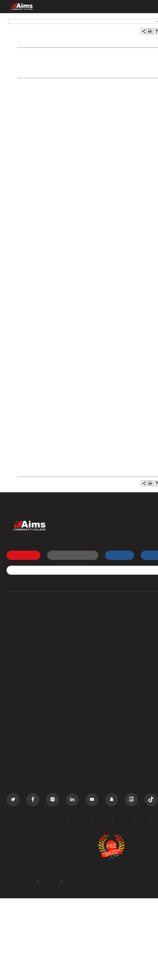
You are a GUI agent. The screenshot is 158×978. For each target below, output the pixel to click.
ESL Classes (16, 654)
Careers (124, 778)
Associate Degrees (21, 615)
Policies (61, 818)
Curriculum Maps (20, 716)
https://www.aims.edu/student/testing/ (74, 459)
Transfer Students (131, 615)
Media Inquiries (129, 785)
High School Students (135, 623)
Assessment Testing (38, 67)
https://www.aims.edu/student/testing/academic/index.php (86, 331)
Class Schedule (130, 646)
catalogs (55, 901)
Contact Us (127, 770)
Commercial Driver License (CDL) (33, 631)
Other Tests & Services (40, 73)
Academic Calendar (22, 778)
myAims (117, 555)
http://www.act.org (45, 260)
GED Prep (14, 661)
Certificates (16, 623)
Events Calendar (19, 770)
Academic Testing (37, 62)
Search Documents (21, 731)
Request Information (70, 555)
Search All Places (131, 731)
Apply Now (21, 555)
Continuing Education (23, 638)
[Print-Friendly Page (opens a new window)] (150, 31)
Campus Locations (21, 708)
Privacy (142, 818)
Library (123, 708)
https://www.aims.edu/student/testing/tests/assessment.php (67, 291)
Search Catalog (19, 739)
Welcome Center (131, 700)
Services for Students (50, 54)
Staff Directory (18, 723)
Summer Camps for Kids (26, 669)
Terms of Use (123, 818)
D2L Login (126, 631)
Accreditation (80, 818)
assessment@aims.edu (90, 447)
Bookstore (126, 716)
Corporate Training (21, 646)
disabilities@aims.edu (132, 169)
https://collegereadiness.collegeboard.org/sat (53, 265)
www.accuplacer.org (56, 281)
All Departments (19, 700)
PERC (122, 723)
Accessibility (102, 818)
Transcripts (126, 638)
